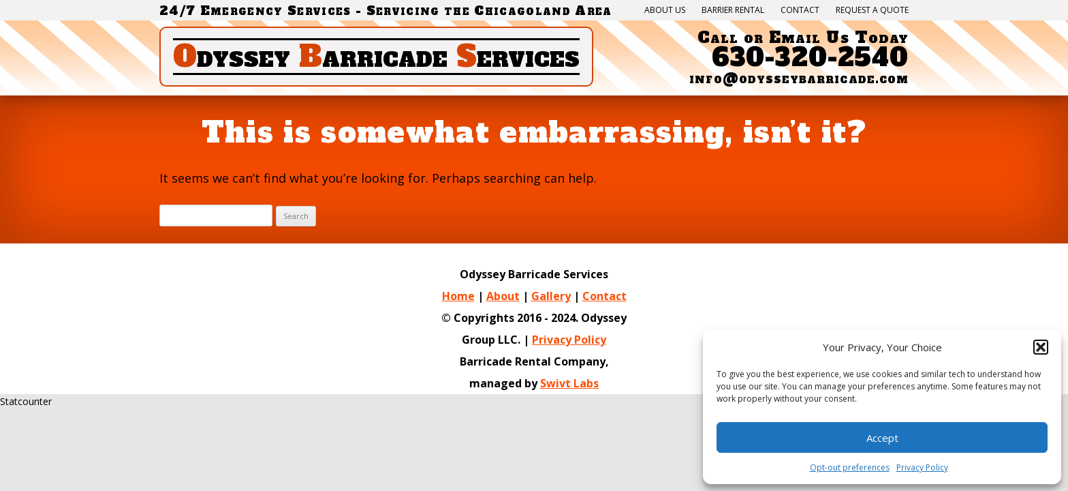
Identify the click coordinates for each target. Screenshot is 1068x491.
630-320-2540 (810, 57)
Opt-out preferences (850, 467)
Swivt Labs (569, 383)
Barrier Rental (733, 10)
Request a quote (872, 10)
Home (458, 295)
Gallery (551, 295)
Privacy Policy (569, 339)
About (503, 295)
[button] (1041, 347)
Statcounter (26, 401)
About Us (664, 10)
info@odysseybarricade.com (799, 78)
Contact (800, 10)
